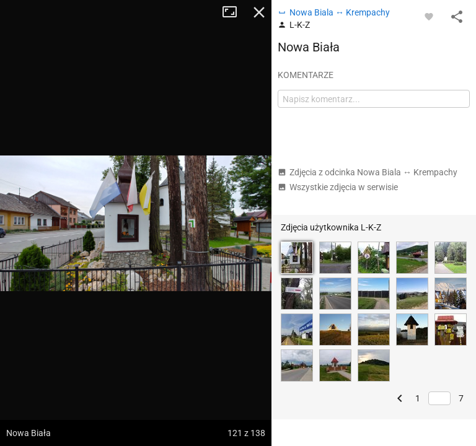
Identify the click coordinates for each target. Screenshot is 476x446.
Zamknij (259, 12)
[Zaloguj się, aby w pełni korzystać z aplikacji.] (429, 16)
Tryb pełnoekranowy (234, 12)
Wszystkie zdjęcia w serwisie (338, 187)
